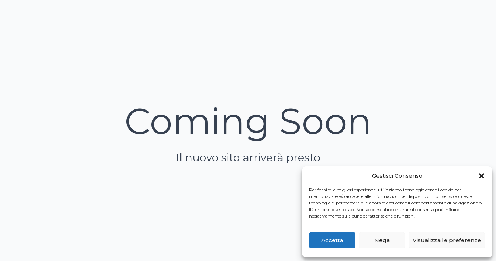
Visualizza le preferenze (447, 240)
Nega (382, 240)
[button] (481, 175)
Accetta (332, 240)
